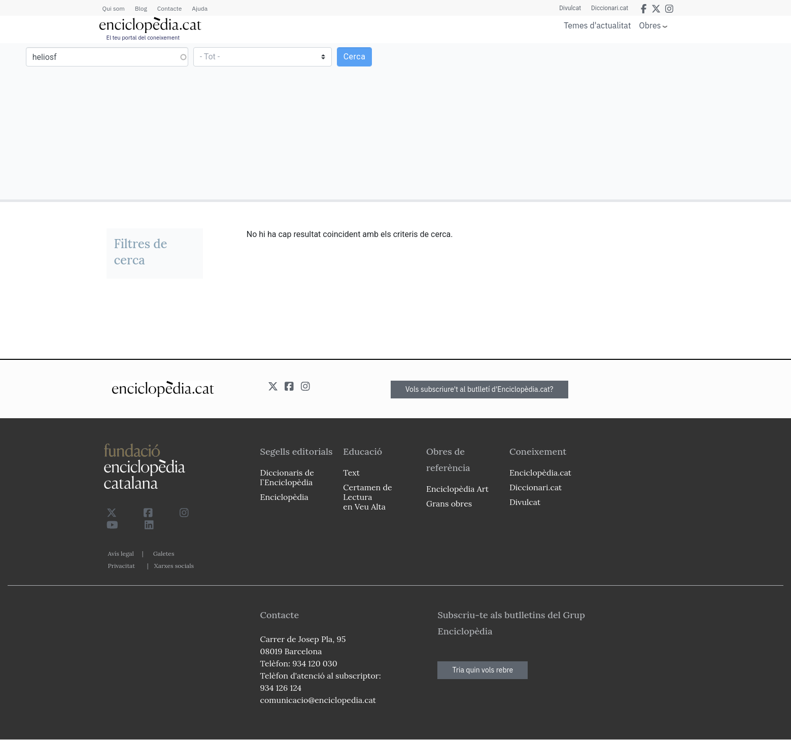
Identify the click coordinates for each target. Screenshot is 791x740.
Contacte (169, 8)
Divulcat (570, 8)
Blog (141, 8)
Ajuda (200, 8)
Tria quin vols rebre (482, 670)
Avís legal (121, 553)
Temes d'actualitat (597, 25)
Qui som (113, 8)
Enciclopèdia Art (457, 489)
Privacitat (121, 565)
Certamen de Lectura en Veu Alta (367, 497)
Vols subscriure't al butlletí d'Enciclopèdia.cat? (479, 389)
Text (351, 472)
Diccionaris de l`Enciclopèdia (287, 477)
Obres (650, 25)
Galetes (164, 553)
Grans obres (449, 503)
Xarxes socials (174, 565)
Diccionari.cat (609, 8)
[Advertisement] (591, 121)
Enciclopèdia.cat (540, 472)
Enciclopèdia (284, 497)
